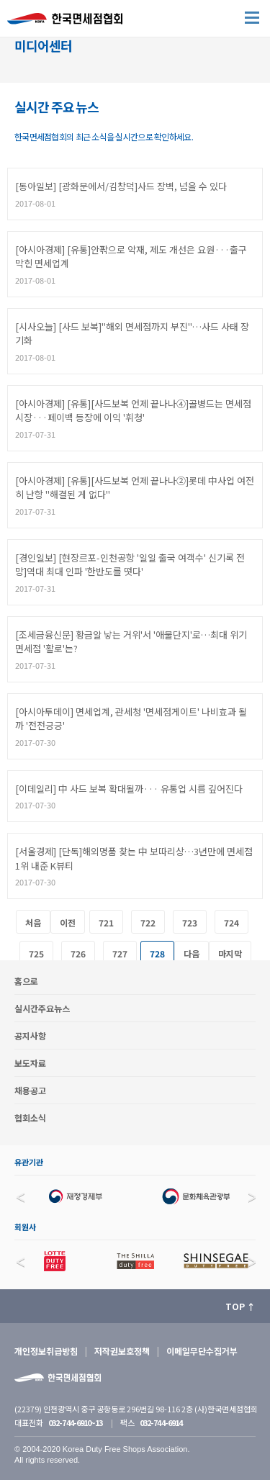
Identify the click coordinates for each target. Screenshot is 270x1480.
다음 (191, 953)
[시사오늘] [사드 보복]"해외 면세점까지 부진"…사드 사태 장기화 (132, 334)
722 (148, 922)
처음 (33, 922)
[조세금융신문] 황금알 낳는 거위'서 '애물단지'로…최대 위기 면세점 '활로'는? (131, 642)
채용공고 (30, 1090)
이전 (68, 922)
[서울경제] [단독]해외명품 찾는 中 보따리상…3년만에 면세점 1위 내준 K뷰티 (134, 858)
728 (157, 953)
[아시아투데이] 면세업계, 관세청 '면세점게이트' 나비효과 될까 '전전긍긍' (131, 719)
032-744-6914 (161, 1422)
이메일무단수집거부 (202, 1351)
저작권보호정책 (122, 1351)
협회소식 (30, 1117)
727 (119, 953)
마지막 (230, 953)
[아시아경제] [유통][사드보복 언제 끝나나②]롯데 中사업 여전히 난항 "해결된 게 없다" (134, 488)
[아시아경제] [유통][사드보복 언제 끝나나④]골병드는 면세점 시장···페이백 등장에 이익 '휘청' (133, 411)
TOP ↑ (240, 1306)
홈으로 (26, 981)
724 (231, 922)
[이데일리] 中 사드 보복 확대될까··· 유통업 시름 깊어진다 (129, 788)
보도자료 (30, 1063)
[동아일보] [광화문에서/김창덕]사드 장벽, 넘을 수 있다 (121, 186)
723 (189, 922)
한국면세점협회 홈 (72, 22)
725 (36, 953)
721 (106, 922)
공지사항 (30, 1035)
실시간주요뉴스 (42, 1008)
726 (78, 953)
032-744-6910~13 (75, 1422)
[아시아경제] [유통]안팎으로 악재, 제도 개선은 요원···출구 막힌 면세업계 (131, 257)
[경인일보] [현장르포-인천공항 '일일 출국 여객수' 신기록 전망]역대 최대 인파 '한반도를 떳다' (130, 565)
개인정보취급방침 (46, 1351)
